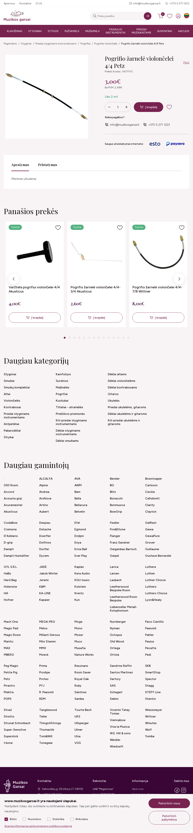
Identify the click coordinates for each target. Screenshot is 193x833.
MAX (7, 648)
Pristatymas (47, 164)
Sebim (114, 699)
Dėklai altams (117, 374)
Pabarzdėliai (12, 430)
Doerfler (45, 536)
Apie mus (9, 3)
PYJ (41, 685)
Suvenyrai (164, 31)
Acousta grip (13, 498)
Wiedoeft (116, 746)
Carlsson (151, 485)
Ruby (77, 685)
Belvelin (79, 511)
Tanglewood (48, 710)
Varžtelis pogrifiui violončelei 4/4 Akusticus (34, 289)
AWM (78, 485)
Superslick (11, 736)
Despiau (44, 522)
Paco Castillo (154, 621)
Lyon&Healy (153, 600)
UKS (77, 716)
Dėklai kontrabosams (122, 387)
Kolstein (80, 586)
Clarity (150, 505)
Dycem (44, 555)
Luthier (150, 573)
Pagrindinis (10, 43)
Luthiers (150, 586)
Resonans (81, 666)
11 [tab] (114, 338)
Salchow (80, 692)
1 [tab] (64, 338)
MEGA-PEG (47, 621)
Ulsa (77, 736)
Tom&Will (45, 736)
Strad (8, 710)
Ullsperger (81, 723)
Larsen (114, 573)
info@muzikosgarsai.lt (147, 3)
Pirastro (9, 685)
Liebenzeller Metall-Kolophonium (123, 608)
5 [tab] (84, 338)
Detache (45, 529)
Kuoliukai (62, 400)
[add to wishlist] (172, 107)
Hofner (9, 600)
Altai (7, 394)
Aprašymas (20, 164)
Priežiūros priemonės (70, 414)
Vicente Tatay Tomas (120, 711)
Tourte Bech (83, 710)
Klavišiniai (14, 31)
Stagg (149, 685)
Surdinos (62, 381)
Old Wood (117, 641)
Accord (9, 492)
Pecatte (150, 648)
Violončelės (12, 400)
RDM (42, 699)
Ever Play (80, 555)
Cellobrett (152, 498)
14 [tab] (128, 338)
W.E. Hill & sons (120, 733)
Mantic (8, 641)
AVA (77, 478)
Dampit (9, 549)
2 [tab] (69, 338)
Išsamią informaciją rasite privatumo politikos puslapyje (38, 826)
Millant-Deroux (49, 635)
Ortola (114, 654)
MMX (42, 648)
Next (179, 280)
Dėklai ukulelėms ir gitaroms (127, 414)
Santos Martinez (121, 672)
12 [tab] (118, 338)
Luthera (150, 567)
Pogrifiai (85, 43)
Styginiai (35, 31)
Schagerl (116, 692)
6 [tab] (89, 338)
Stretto (9, 716)
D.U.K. (39, 3)
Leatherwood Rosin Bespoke (123, 598)
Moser (78, 635)
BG (112, 485)
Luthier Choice (155, 580)
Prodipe (44, 672)
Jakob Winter (48, 573)
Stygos (53, 31)
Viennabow (118, 720)
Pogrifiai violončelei (105, 43)
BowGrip (116, 511)
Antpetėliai (11, 424)
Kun (77, 600)
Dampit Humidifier (16, 555)
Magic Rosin (12, 635)
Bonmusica (117, 505)
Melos (43, 628)
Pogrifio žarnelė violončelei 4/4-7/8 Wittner (157, 289)
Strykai (9, 437)
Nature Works (84, 654)
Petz (186, 62)
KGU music (82, 580)
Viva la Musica (120, 726)
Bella (77, 498)
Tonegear (46, 743)
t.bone (8, 743)
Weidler (115, 740)
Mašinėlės (62, 387)
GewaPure (152, 536)
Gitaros (113, 394)
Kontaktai (25, 3)
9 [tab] (103, 338)
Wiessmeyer (153, 710)
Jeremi (44, 580)
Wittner (150, 716)
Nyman (115, 628)
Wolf (148, 729)
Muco (78, 641)
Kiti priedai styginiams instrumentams (71, 422)
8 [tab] (99, 338)
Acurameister (13, 505)
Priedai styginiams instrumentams (56, 43)
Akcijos (183, 31)
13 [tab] (123, 338)
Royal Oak (81, 679)
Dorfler (44, 549)
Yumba (149, 736)
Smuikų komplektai (17, 387)
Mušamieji (92, 31)
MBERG (9, 654)
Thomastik (46, 729)
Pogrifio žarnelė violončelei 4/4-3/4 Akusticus (95, 289)
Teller (43, 716)
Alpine (43, 485)
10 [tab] (109, 338)
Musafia (80, 648)
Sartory (115, 679)
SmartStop (152, 672)
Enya (77, 542)
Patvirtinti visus (169, 803)
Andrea (44, 492)
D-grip (8, 542)
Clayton (150, 511)
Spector (150, 679)
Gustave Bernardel (158, 555)
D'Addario (11, 536)
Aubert (44, 511)
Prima (43, 666)
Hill (6, 593)
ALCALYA (46, 478)
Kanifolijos (63, 374)
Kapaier (44, 600)
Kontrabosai (12, 407)
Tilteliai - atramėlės (69, 407)
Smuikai (9, 381)
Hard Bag (10, 580)
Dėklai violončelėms (121, 381)
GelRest (150, 522)
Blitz (113, 492)
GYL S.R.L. (10, 567)
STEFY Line (153, 692)
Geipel (114, 555)
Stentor (150, 699)
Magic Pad (11, 628)
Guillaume (152, 549)
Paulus (149, 641)
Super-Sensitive (15, 729)
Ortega (115, 648)
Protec (44, 679)
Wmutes (151, 723)
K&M (42, 586)
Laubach (116, 580)
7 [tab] (94, 338)
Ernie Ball (80, 549)
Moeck (43, 654)
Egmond (80, 529)
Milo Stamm (47, 641)
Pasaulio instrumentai (116, 31)
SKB (148, 666)
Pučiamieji (71, 31)
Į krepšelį (151, 107)
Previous (14, 280)
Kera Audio (82, 573)
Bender (115, 478)
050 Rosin (11, 485)
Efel (77, 522)
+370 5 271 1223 (179, 3)
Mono (78, 628)
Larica (114, 567)
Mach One (11, 621)
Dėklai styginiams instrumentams (68, 432)
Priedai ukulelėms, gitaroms (127, 407)
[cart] (161, 16)
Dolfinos (45, 542)
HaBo (7, 573)
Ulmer (78, 729)
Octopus (116, 635)
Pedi (148, 654)
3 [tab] (74, 338)
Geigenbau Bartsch (123, 549)
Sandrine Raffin (121, 666)
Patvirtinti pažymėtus (169, 817)
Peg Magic (11, 666)
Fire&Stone (117, 529)
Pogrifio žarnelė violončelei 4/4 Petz (142, 43)
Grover (150, 542)
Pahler (149, 635)
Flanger (115, 536)
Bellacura (80, 505)
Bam (77, 492)
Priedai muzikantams (141, 31)
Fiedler (114, 522)
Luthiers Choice (156, 593)
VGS (77, 743)
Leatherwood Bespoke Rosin (120, 588)
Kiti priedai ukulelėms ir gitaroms (124, 422)
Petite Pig (10, 672)
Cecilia (150, 492)
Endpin (79, 536)
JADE (43, 567)
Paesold (150, 628)
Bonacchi (116, 498)
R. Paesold (46, 692)
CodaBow (11, 522)
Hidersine (10, 586)
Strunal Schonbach (17, 723)
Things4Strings (50, 723)
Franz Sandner (120, 542)
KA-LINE (45, 593)
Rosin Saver (82, 672)
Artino (43, 505)
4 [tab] (79, 338)
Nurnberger (118, 621)
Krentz (79, 593)
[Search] (147, 16)
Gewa (149, 529)
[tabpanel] (35, 274)
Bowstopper (153, 478)
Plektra (9, 692)
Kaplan (79, 567)
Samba (79, 699)
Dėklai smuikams (67, 441)
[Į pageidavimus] (58, 228)
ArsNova (45, 498)
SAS (113, 685)
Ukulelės (113, 400)
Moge (78, 621)
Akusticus (11, 511)
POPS (7, 699)
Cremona (10, 529)
